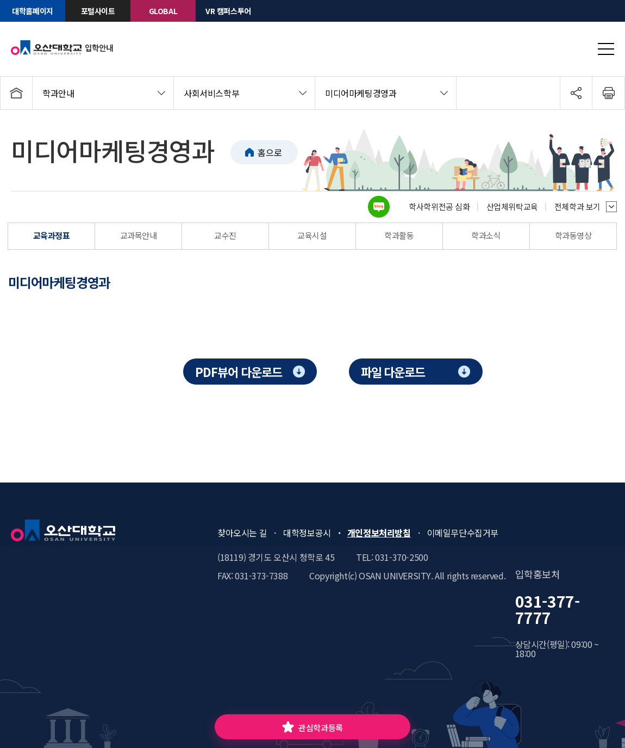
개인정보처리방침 (379, 532)
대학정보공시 (307, 532)
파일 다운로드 (393, 371)
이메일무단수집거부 (462, 532)
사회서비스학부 (211, 93)
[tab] (68, 282)
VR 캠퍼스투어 (228, 10)
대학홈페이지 (32, 10)
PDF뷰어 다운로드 (238, 371)
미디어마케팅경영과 (360, 93)
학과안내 (58, 93)
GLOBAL (163, 10)
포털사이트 (98, 10)
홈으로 (270, 152)
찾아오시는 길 (242, 532)
